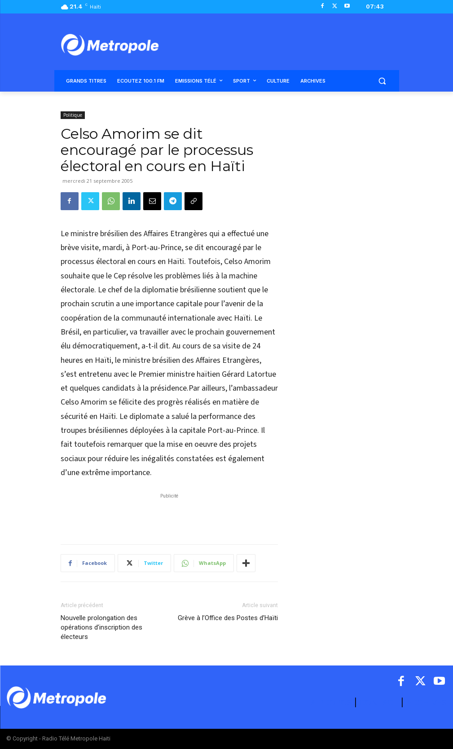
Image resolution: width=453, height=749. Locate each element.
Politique (72, 115)
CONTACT (379, 702)
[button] (382, 81)
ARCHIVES (426, 702)
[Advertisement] (169, 514)
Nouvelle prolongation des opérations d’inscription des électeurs (101, 627)
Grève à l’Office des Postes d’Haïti (228, 618)
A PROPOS (332, 702)
